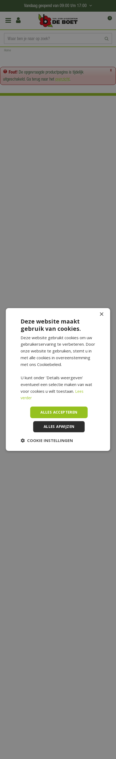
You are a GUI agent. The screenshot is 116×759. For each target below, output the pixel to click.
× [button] (101, 314)
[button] (47, 440)
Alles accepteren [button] (59, 412)
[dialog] (58, 379)
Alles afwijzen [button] (59, 426)
